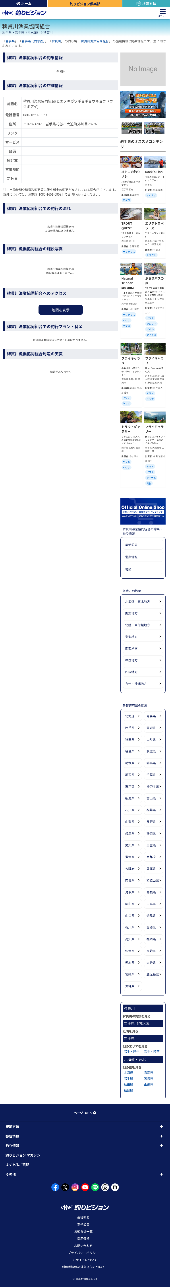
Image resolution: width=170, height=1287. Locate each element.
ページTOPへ (85, 1112)
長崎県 (151, 951)
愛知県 (130, 845)
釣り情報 (12, 1145)
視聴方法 (146, 3)
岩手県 (7, 32)
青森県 (151, 716)
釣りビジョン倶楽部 (85, 3)
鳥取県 (130, 892)
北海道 (130, 716)
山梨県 (130, 821)
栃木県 (130, 763)
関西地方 (131, 648)
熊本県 (130, 962)
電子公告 (83, 1224)
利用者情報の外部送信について (83, 1267)
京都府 (151, 857)
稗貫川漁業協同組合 (95, 41)
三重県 (151, 845)
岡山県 (130, 904)
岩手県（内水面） (27, 32)
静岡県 (151, 833)
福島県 (130, 751)
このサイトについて (83, 1260)
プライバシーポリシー (83, 1252)
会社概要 (83, 1217)
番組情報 (12, 1135)
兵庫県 (151, 868)
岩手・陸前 (152, 1051)
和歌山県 (153, 880)
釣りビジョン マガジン (23, 1155)
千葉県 (151, 774)
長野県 (151, 821)
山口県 (130, 915)
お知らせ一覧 (83, 1231)
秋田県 (130, 739)
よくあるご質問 (17, 1164)
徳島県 (151, 915)
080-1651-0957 (35, 114)
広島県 (151, 904)
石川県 (130, 810)
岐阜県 (130, 833)
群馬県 (151, 763)
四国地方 (131, 672)
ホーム (24, 3)
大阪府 (130, 868)
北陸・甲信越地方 (137, 625)
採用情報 (83, 1238)
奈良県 (130, 880)
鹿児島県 (153, 974)
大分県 (151, 962)
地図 (128, 569)
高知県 (130, 939)
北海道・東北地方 (137, 601)
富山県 (151, 798)
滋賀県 (130, 857)
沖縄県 (130, 986)
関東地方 (131, 613)
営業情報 (131, 557)
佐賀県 (130, 951)
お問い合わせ (83, 1245)
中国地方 (131, 660)
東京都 (130, 786)
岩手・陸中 (131, 1051)
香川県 (130, 927)
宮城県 (151, 727)
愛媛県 (151, 927)
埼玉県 (130, 774)
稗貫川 (48, 32)
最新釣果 (131, 544)
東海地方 (131, 636)
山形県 (151, 739)
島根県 (151, 892)
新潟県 (130, 798)
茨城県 (151, 751)
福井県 (151, 810)
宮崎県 (130, 974)
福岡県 (151, 939)
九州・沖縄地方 (136, 683)
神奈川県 (153, 786)
